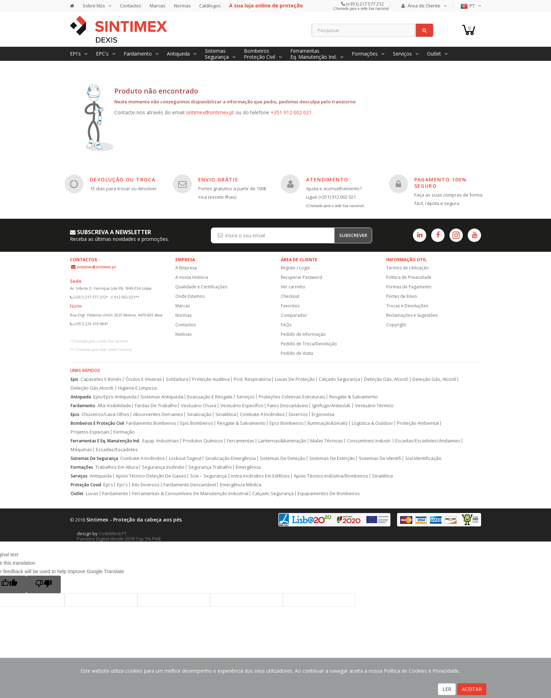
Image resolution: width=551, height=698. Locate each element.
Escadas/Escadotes (117, 449)
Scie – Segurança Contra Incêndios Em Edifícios (240, 476)
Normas (182, 5)
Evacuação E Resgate (210, 397)
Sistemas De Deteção (282, 458)
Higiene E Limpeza (137, 388)
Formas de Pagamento (409, 287)
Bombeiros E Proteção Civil (97, 423)
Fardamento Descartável (189, 484)
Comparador (294, 315)
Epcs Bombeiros (287, 423)
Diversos (298, 414)
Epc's (122, 484)
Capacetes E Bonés (101, 379)
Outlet (77, 493)
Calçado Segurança (339, 379)
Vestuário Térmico (374, 405)
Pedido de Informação (303, 334)
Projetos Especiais (90, 432)
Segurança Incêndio (163, 467)
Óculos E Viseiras (143, 379)
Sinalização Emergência (230, 458)
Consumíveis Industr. (369, 440)
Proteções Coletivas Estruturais (292, 397)
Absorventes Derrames (158, 414)
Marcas (158, 5)
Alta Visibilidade (114, 405)
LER (446, 689)
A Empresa (186, 268)
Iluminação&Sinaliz (327, 423)
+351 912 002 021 (291, 112)
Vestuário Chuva (198, 405)
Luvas (92, 493)
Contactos (130, 5)
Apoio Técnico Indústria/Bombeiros (331, 476)
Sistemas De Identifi (380, 458)
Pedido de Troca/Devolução (309, 344)
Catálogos (210, 5)
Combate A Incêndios (262, 414)
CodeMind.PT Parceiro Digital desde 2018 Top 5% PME (119, 536)
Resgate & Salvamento (353, 397)
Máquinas (81, 449)
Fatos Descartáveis (287, 405)
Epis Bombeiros (196, 423)
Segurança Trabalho (210, 467)
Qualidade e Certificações (201, 287)
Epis (74, 379)
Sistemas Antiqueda (162, 397)
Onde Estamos (190, 296)
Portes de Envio (401, 296)
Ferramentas (240, 440)
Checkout (290, 296)
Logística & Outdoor (372, 423)
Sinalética (225, 414)
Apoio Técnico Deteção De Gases (151, 476)
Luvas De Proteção (295, 379)
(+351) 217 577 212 (364, 4)
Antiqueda (81, 397)
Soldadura (177, 379)
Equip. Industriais (160, 440)
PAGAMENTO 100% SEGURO (440, 182)
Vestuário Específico (242, 405)
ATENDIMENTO (327, 179)
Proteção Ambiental (418, 423)
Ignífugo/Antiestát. (331, 405)
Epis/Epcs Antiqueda (115, 397)
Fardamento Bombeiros (151, 423)
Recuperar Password (301, 277)
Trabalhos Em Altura (116, 467)
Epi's (108, 484)
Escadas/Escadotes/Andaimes (427, 440)
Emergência (248, 467)
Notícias (183, 334)
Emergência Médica (240, 484)
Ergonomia (323, 414)
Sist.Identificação (423, 458)
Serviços (245, 397)
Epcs (75, 414)
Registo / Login (295, 268)
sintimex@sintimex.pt (210, 112)
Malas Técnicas (326, 440)
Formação (124, 432)
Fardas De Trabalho (156, 405)
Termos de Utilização (407, 268)
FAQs (286, 325)
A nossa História (191, 277)
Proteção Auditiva (211, 379)
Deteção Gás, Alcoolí (434, 379)
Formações (82, 467)
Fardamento (83, 405)
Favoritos (290, 306)
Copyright (396, 325)
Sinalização (199, 414)
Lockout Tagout (185, 458)
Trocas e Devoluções (407, 306)
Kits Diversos (146, 484)
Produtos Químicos (203, 440)
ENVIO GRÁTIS (218, 179)
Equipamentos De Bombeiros (329, 493)
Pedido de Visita (297, 353)
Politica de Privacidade (409, 277)
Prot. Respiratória (252, 379)
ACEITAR (472, 689)
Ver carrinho (293, 287)
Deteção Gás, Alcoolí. (386, 379)
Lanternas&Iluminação (282, 440)
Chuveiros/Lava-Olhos (105, 414)
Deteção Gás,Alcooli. (92, 388)
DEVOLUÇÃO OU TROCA (122, 179)
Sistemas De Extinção (332, 458)
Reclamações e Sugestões (411, 315)
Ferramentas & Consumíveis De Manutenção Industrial (190, 493)
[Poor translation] (43, 584)
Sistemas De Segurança (94, 458)
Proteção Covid (86, 484)
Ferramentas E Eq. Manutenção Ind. (105, 440)
